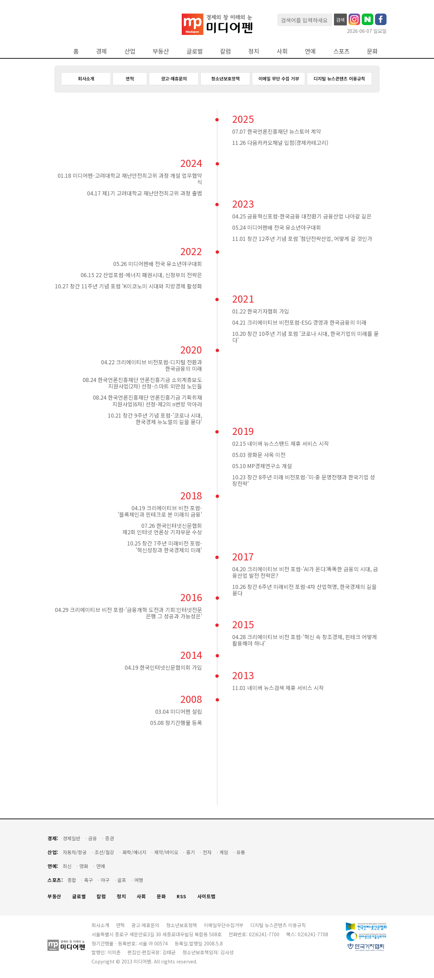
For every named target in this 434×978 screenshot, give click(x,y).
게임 (223, 852)
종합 (71, 880)
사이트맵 (206, 896)
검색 (340, 19)
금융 (92, 838)
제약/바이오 (166, 852)
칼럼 (225, 51)
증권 (109, 838)
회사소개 (86, 78)
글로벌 (194, 51)
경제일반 (71, 838)
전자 (207, 852)
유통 (240, 852)
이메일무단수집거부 (223, 925)
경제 (101, 51)
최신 (67, 866)
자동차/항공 (75, 852)
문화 (372, 51)
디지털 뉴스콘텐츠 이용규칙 (339, 78)
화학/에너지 (134, 852)
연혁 (130, 78)
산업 (129, 51)
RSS (181, 896)
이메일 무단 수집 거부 (278, 78)
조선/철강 (104, 852)
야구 (105, 880)
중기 (190, 852)
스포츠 (341, 51)
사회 (282, 51)
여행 (138, 880)
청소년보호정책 (225, 78)
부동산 (161, 51)
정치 (253, 51)
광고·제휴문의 (174, 78)
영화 (83, 866)
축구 (88, 880)
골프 (121, 880)
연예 (310, 51)
